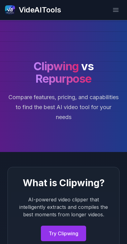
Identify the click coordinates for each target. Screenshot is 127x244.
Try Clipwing (63, 233)
